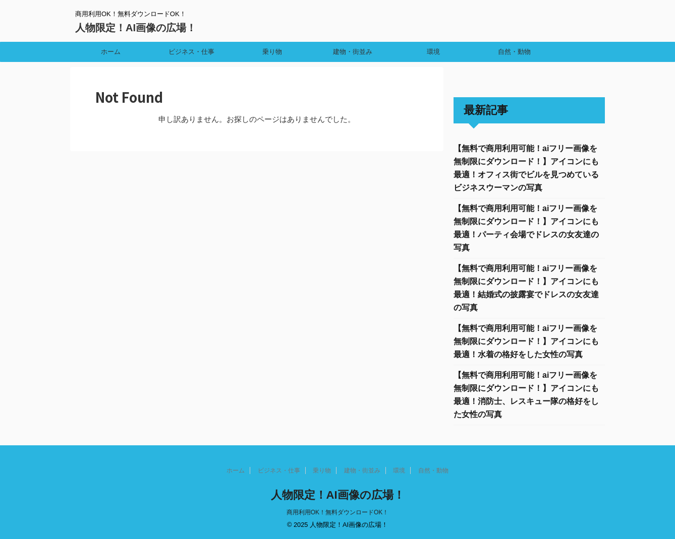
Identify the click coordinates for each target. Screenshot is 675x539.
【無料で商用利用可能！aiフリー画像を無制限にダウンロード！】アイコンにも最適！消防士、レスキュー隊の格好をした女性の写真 (526, 395)
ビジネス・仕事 (191, 51)
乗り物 (272, 51)
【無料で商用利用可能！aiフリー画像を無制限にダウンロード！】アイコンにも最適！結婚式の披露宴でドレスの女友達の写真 (526, 288)
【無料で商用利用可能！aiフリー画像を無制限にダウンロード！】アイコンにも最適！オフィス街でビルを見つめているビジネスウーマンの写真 (526, 168)
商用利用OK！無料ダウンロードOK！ (338, 512)
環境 (433, 51)
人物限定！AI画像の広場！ (135, 27)
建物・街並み (352, 51)
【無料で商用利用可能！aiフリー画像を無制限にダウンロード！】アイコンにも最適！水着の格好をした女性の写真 (526, 341)
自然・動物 (514, 51)
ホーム (111, 51)
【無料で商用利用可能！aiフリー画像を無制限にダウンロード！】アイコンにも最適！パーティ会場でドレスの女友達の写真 (526, 228)
